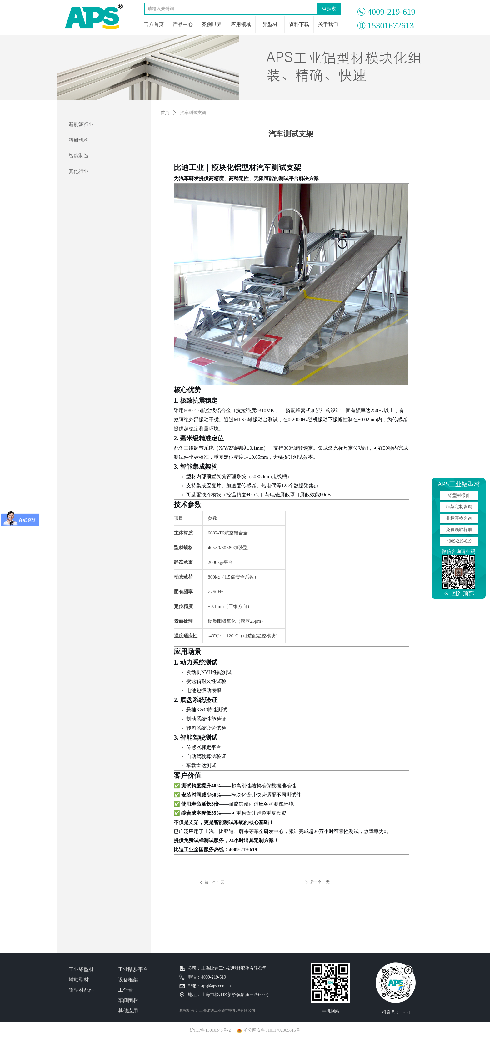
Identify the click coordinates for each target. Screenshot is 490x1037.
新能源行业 (81, 124)
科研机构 (79, 140)
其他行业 (79, 171)
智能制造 (79, 155)
